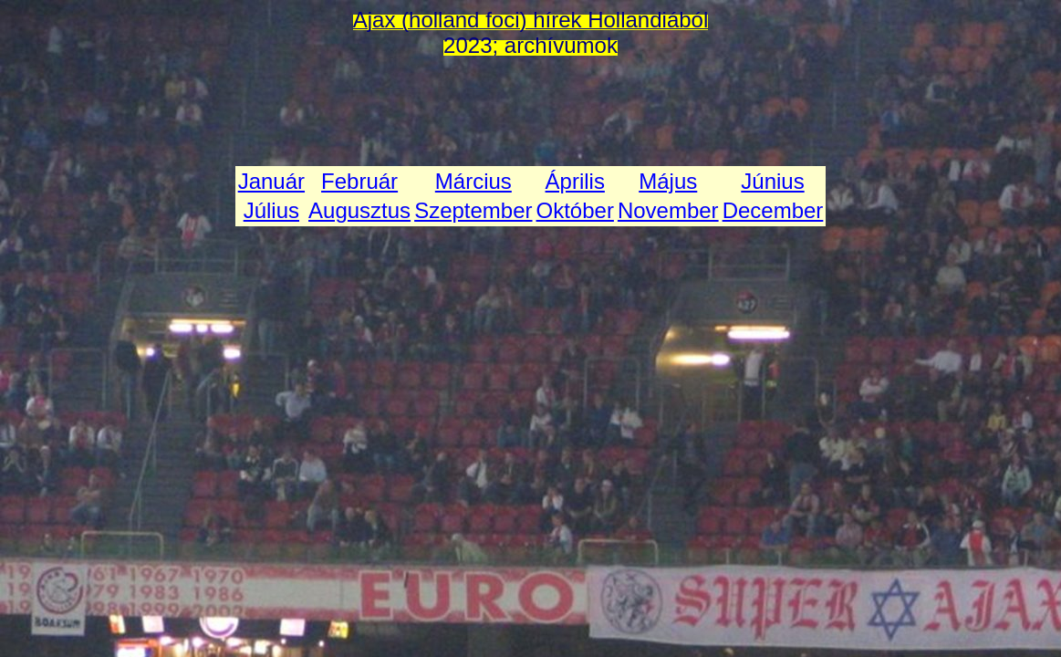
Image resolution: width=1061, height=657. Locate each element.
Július (271, 210)
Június (772, 181)
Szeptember (473, 210)
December (773, 210)
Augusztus (359, 210)
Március (473, 181)
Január (271, 181)
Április (575, 181)
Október (575, 210)
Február (359, 181)
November (668, 210)
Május (668, 181)
